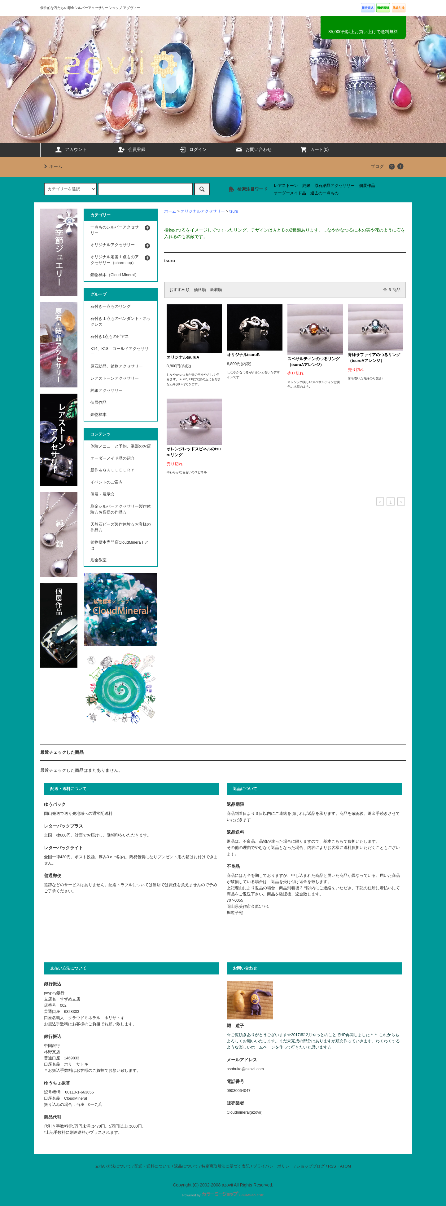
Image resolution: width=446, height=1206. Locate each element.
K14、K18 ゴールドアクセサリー (119, 352)
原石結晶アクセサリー (334, 185)
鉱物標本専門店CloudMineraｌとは (119, 545)
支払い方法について (113, 1166)
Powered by (223, 1195)
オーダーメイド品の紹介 (112, 458)
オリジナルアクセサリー (203, 211)
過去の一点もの (324, 193)
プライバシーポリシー (273, 1166)
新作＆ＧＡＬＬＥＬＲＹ (114, 470)
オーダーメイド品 (290, 193)
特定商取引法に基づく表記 (225, 1166)
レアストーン (286, 185)
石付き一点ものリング (110, 306)
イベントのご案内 (106, 482)
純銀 (306, 185)
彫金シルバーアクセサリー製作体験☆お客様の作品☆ (120, 509)
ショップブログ (310, 1166)
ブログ (377, 166)
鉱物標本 (98, 415)
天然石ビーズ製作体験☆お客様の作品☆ (120, 527)
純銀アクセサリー (106, 390)
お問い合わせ (253, 149)
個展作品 (367, 185)
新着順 (216, 290)
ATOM (345, 1166)
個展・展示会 (102, 494)
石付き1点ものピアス (109, 336)
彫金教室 (98, 560)
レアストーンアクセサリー (114, 378)
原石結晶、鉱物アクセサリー (116, 366)
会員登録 (132, 149)
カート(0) (314, 149)
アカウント (71, 149)
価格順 (200, 290)
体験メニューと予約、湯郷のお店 (120, 446)
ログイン (193, 149)
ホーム (52, 166)
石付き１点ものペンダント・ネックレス (120, 321)
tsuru (234, 211)
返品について (186, 1166)
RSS (332, 1166)
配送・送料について (152, 1166)
